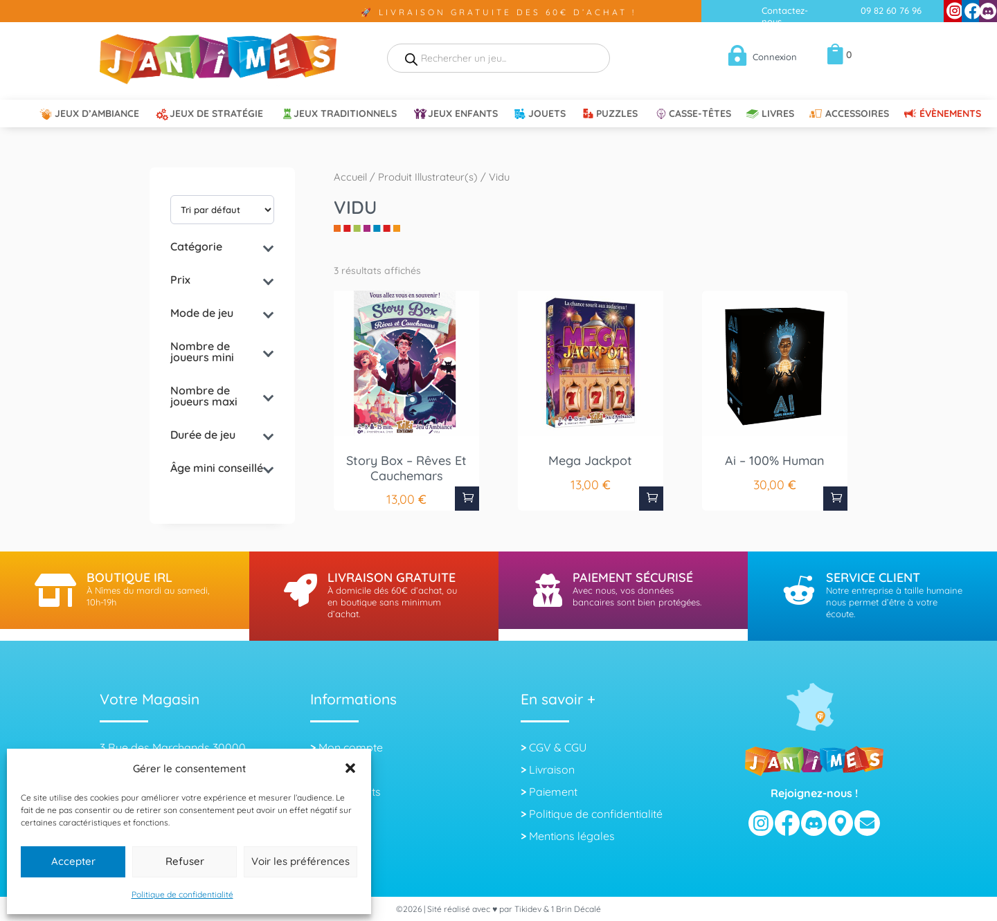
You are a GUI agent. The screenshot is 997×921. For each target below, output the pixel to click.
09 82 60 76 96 (891, 10)
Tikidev (527, 909)
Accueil (350, 176)
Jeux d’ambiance (97, 114)
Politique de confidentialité (182, 894)
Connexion (775, 56)
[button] (350, 768)
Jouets (547, 114)
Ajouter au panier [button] (467, 498)
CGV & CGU (557, 747)
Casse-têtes (700, 114)
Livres (778, 114)
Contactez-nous (785, 16)
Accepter (73, 861)
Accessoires (857, 114)
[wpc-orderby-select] (222, 209)
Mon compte (350, 747)
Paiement (553, 792)
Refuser (184, 861)
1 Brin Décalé (576, 909)
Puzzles (617, 114)
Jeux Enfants (463, 114)
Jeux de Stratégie (216, 114)
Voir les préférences (300, 861)
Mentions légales (572, 836)
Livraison (552, 769)
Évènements (950, 114)
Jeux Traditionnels (345, 114)
